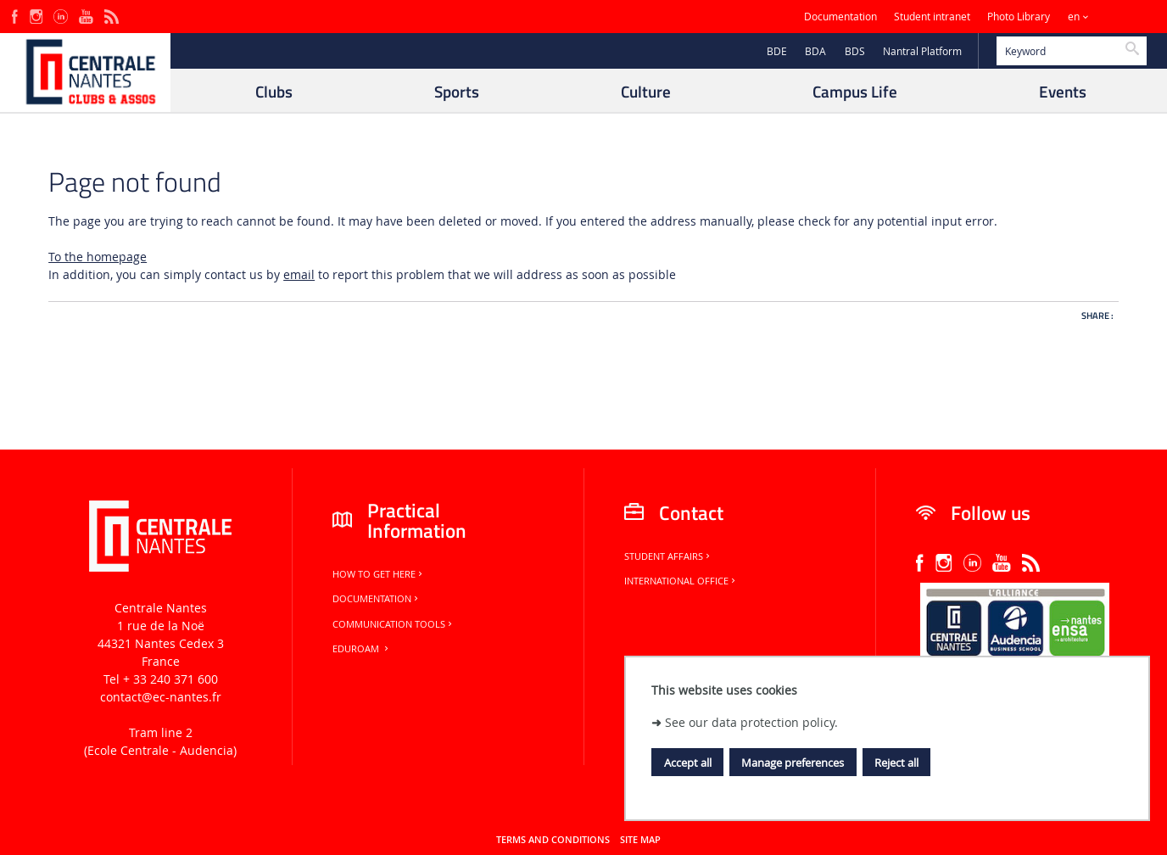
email (299, 274)
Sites (1120, 16)
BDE (777, 51)
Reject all (896, 762)
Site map (640, 840)
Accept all (688, 762)
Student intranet (932, 16)
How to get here (378, 574)
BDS (855, 51)
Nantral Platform (922, 51)
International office (681, 581)
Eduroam (361, 649)
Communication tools (393, 624)
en (1074, 16)
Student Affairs (668, 556)
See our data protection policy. (751, 722)
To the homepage (97, 257)
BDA (815, 51)
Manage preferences (792, 762)
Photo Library (1018, 16)
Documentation (840, 16)
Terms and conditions (553, 840)
